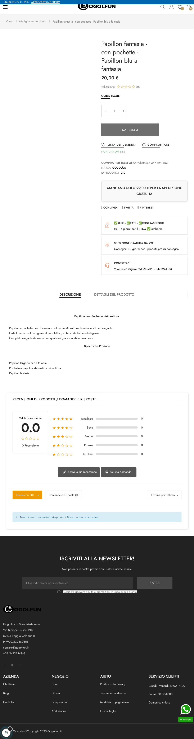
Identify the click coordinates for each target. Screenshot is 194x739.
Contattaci (9, 702)
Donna (56, 693)
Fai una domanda (118, 471)
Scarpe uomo (60, 702)
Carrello (130, 129)
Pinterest (147, 207)
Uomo (55, 684)
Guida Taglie (110, 95)
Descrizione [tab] (70, 294)
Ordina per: (158, 494)
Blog (6, 693)
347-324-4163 (159, 162)
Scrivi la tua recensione (80, 471)
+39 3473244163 (14, 653)
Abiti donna (59, 711)
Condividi (110, 207)
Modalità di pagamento (114, 702)
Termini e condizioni (113, 693)
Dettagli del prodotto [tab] (114, 294)
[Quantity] (114, 110)
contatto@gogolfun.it (15, 647)
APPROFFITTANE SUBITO (45, 2)
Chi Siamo (9, 684)
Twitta (129, 207)
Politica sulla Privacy (113, 684)
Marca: (106, 167)
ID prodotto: (110, 172)
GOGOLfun (119, 167)
